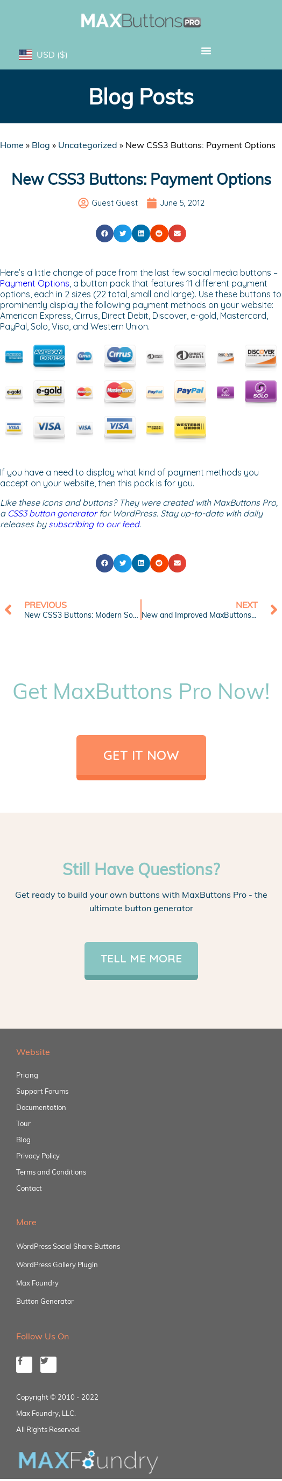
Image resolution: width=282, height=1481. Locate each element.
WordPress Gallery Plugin (57, 1264)
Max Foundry (37, 1283)
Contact (29, 1188)
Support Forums (42, 1091)
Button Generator (45, 1301)
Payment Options (34, 283)
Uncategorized (87, 144)
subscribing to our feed (93, 524)
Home (12, 144)
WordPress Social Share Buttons (68, 1246)
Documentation (41, 1107)
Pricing (27, 1075)
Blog (41, 144)
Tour (23, 1123)
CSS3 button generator (52, 513)
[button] (206, 51)
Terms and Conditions (51, 1172)
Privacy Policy (38, 1155)
